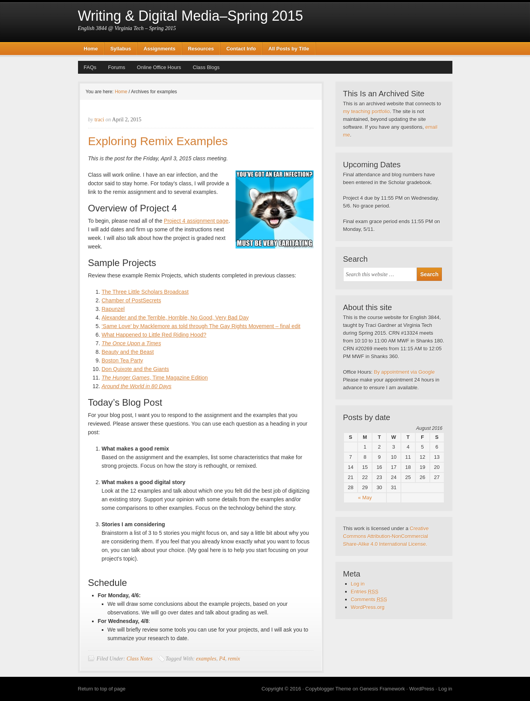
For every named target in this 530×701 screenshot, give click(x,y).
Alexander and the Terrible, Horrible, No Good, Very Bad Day (175, 317)
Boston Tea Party (122, 360)
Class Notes (139, 659)
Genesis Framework (382, 689)
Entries (365, 592)
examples (206, 659)
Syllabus (120, 48)
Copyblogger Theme (328, 689)
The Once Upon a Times (131, 343)
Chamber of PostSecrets (131, 300)
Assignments (159, 48)
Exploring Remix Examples (158, 141)
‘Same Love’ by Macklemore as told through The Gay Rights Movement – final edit (201, 326)
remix (234, 659)
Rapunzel (113, 309)
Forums (116, 67)
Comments (369, 599)
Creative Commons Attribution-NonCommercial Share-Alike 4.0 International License (386, 536)
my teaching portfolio (366, 111)
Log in (358, 584)
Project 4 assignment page (196, 221)
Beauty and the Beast (128, 352)
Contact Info (241, 48)
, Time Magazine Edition (155, 377)
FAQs (90, 67)
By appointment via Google (404, 372)
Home (91, 48)
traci (99, 119)
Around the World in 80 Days (137, 386)
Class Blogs (206, 67)
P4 (222, 659)
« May (365, 497)
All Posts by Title (288, 48)
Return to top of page (102, 689)
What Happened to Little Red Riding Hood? (154, 335)
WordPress (421, 689)
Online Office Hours (159, 67)
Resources (201, 48)
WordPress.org (368, 607)
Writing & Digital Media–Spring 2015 (190, 16)
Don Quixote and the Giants (135, 369)
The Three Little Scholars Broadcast (145, 292)
